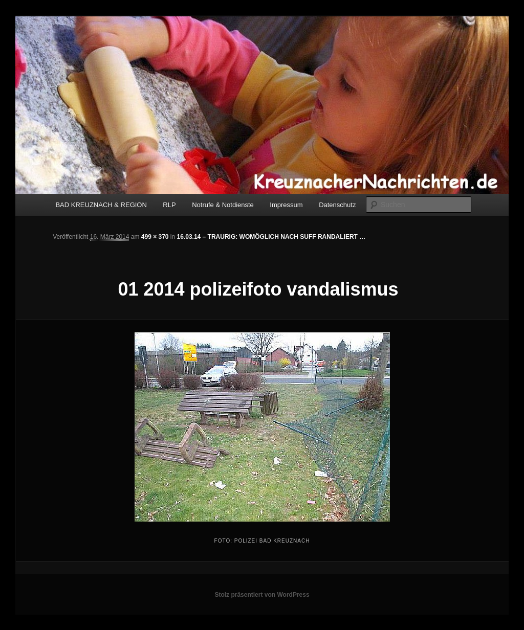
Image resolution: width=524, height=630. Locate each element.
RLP (169, 205)
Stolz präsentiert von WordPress (261, 594)
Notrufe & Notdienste (223, 205)
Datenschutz (337, 205)
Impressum (286, 205)
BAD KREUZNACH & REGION (100, 205)
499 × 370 (155, 236)
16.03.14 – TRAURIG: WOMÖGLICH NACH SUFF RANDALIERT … (271, 236)
